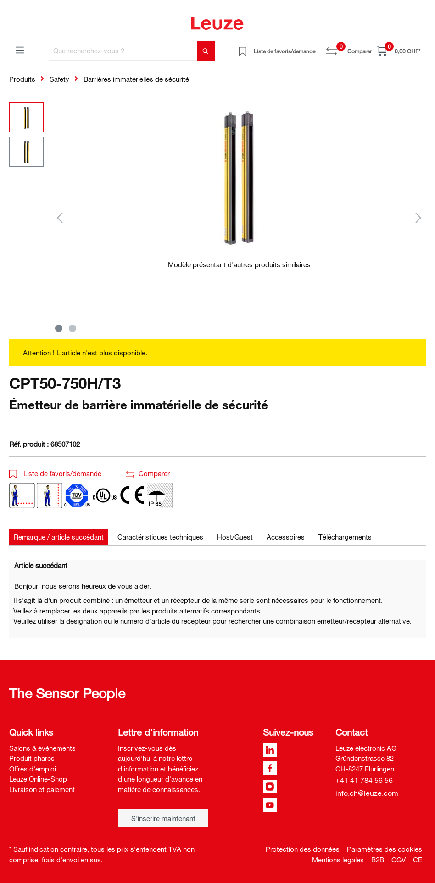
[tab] (58, 537)
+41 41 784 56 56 (364, 780)
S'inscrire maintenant (163, 818)
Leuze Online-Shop (38, 779)
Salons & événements (42, 748)
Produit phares (32, 758)
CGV (398, 859)
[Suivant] (418, 217)
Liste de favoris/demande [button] (55, 473)
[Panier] (399, 51)
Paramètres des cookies (384, 849)
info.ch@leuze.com (366, 793)
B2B (377, 859)
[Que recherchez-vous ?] (123, 51)
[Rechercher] (206, 51)
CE (417, 859)
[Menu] (19, 49)
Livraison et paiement (42, 789)
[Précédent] (60, 217)
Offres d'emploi (32, 769)
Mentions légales (338, 859)
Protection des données (303, 849)
